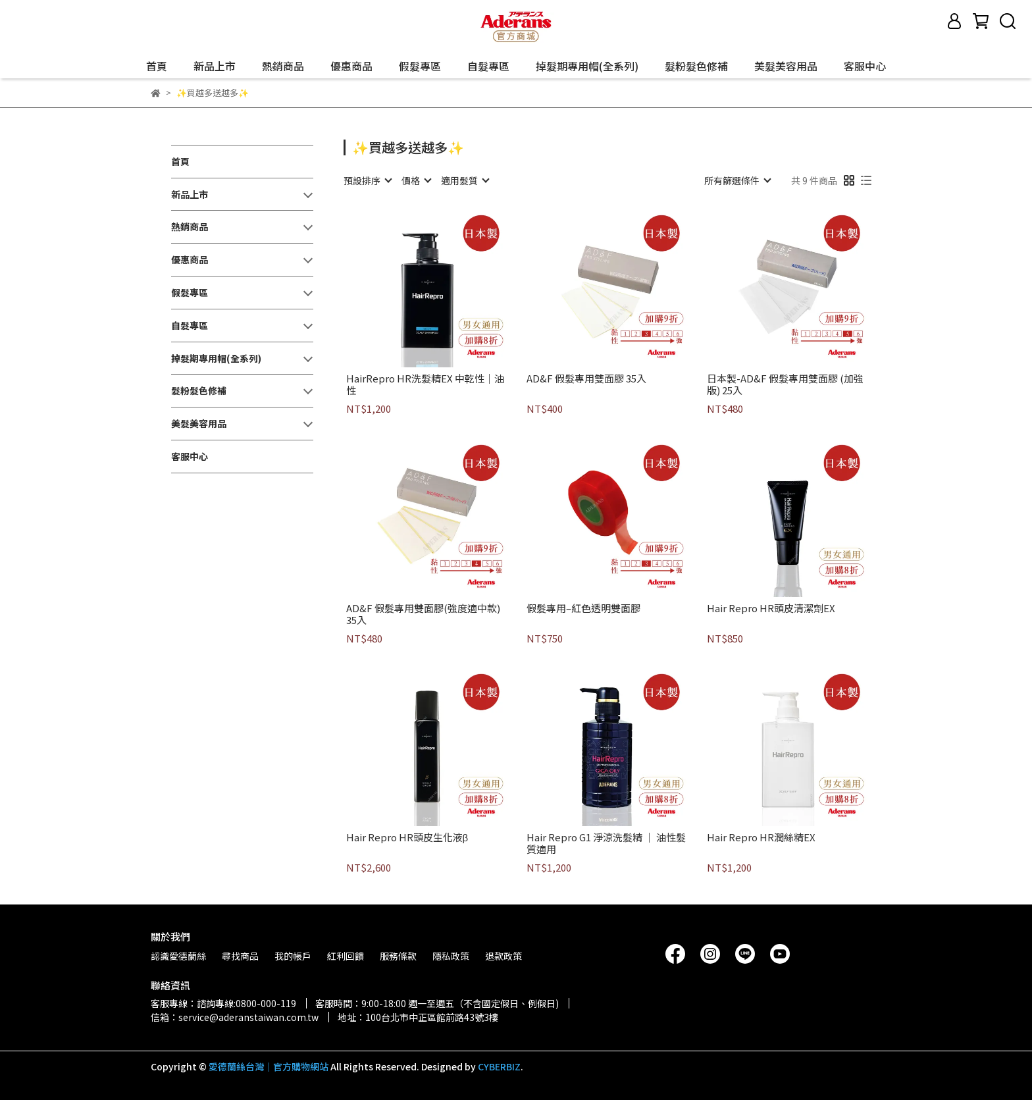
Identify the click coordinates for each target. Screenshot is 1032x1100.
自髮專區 (488, 66)
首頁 (156, 66)
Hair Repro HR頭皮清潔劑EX (771, 608)
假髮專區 (420, 66)
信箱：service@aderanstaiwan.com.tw (235, 1017)
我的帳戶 (292, 955)
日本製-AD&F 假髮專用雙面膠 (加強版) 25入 (785, 384)
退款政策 (503, 955)
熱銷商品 (283, 66)
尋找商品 (240, 955)
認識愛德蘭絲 (178, 955)
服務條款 (398, 955)
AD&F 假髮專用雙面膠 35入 (586, 379)
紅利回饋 (345, 955)
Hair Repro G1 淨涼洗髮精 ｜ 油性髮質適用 (606, 843)
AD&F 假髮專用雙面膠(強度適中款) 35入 (423, 614)
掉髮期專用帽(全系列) (587, 66)
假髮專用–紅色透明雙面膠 (583, 608)
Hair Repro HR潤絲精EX (761, 837)
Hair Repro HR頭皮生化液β (407, 837)
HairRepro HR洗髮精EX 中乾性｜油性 (425, 384)
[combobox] (367, 180)
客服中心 (865, 66)
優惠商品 (351, 66)
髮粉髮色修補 (696, 66)
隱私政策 (450, 955)
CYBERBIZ (499, 1066)
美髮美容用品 (785, 66)
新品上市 (215, 66)
